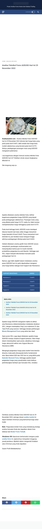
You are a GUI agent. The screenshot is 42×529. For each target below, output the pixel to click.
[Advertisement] (21, 37)
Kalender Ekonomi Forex (10, 358)
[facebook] (7, 502)
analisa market (29, 417)
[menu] (3, 12)
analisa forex (6, 439)
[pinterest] (25, 502)
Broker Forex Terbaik (18, 432)
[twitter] (16, 502)
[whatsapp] (35, 502)
